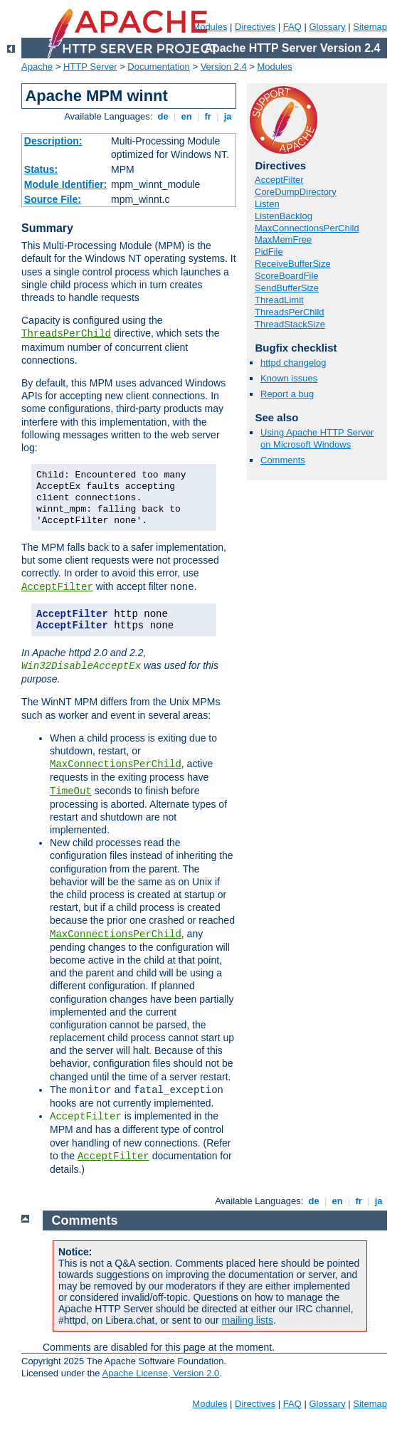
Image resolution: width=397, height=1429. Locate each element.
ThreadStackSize (290, 324)
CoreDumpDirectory (296, 191)
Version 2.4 (224, 66)
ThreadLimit (279, 300)
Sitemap (370, 26)
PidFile (269, 251)
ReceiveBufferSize (293, 263)
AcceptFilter (57, 587)
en (186, 116)
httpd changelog (293, 362)
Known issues (288, 378)
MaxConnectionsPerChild (115, 764)
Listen (267, 204)
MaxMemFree (283, 239)
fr (208, 116)
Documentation (158, 66)
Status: (41, 169)
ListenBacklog (283, 216)
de (163, 116)
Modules (275, 66)
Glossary (327, 26)
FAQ (292, 26)
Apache (37, 66)
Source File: (52, 199)
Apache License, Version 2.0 (160, 1373)
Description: (53, 141)
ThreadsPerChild (66, 333)
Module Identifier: (65, 184)
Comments (282, 460)
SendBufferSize (287, 288)
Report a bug (287, 394)
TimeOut (71, 791)
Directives (255, 26)
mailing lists (247, 1320)
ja (227, 116)
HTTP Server (90, 66)
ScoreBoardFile (287, 275)
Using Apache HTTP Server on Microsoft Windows (317, 438)
